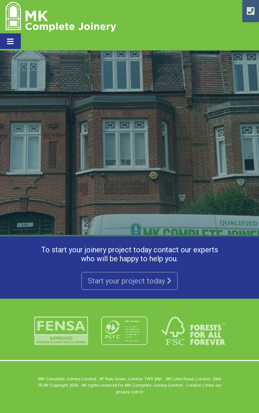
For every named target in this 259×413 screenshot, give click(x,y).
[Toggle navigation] (10, 41)
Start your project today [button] (129, 280)
